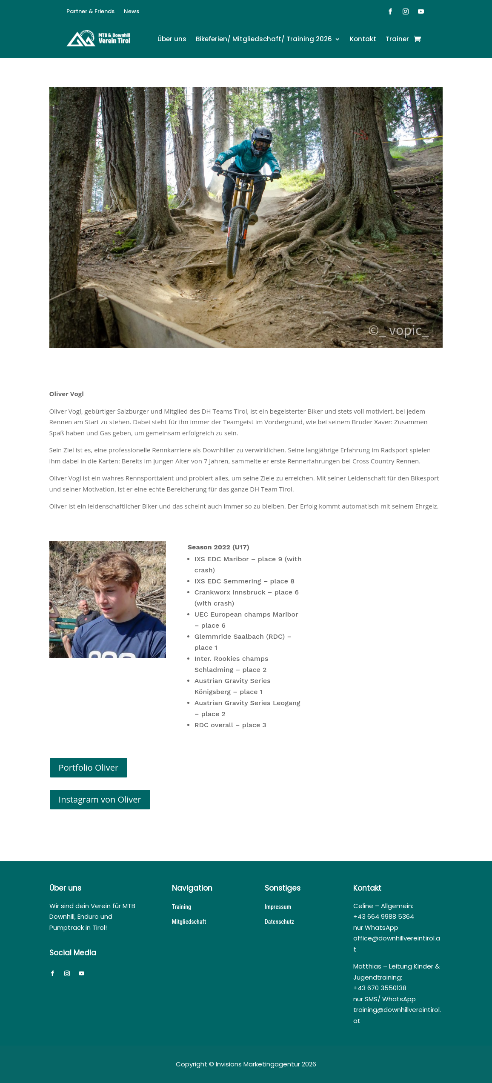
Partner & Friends (90, 12)
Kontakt (363, 39)
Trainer (397, 39)
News (131, 12)
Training (181, 906)
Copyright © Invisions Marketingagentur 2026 (246, 1064)
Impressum (278, 906)
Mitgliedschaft (189, 921)
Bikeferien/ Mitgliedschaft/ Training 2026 (264, 39)
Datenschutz (279, 921)
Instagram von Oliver (100, 799)
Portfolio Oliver (89, 767)
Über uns (171, 39)
